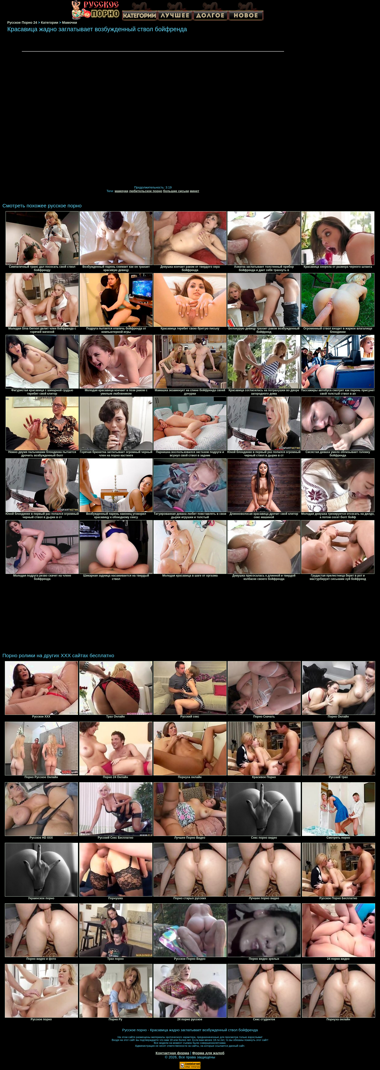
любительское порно (145, 191)
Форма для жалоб (208, 1053)
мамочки (121, 191)
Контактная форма (172, 1053)
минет (194, 191)
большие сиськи (176, 191)
